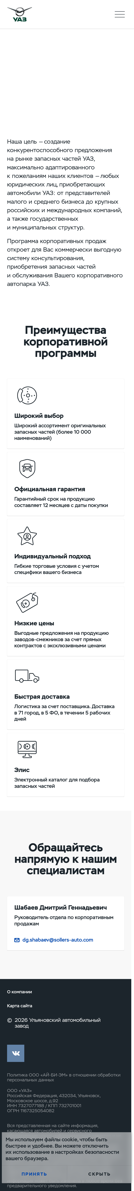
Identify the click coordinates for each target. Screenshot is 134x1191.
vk (15, 1053)
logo (19, 14)
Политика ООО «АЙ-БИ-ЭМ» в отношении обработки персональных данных (63, 1077)
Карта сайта (19, 1006)
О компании (19, 992)
